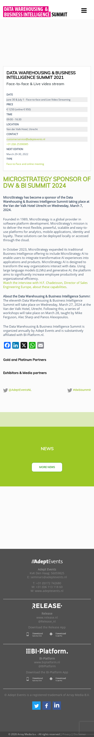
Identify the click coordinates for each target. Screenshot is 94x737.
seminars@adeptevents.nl (49, 577)
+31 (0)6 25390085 (17, 144)
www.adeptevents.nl (49, 591)
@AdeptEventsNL (17, 390)
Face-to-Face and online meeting (25, 163)
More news (47, 467)
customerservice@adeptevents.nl (25, 139)
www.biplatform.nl (47, 662)
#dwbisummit (79, 390)
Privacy (66, 734)
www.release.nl (47, 617)
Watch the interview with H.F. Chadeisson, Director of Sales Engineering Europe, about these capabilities (45, 285)
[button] (36, 705)
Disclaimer (79, 734)
